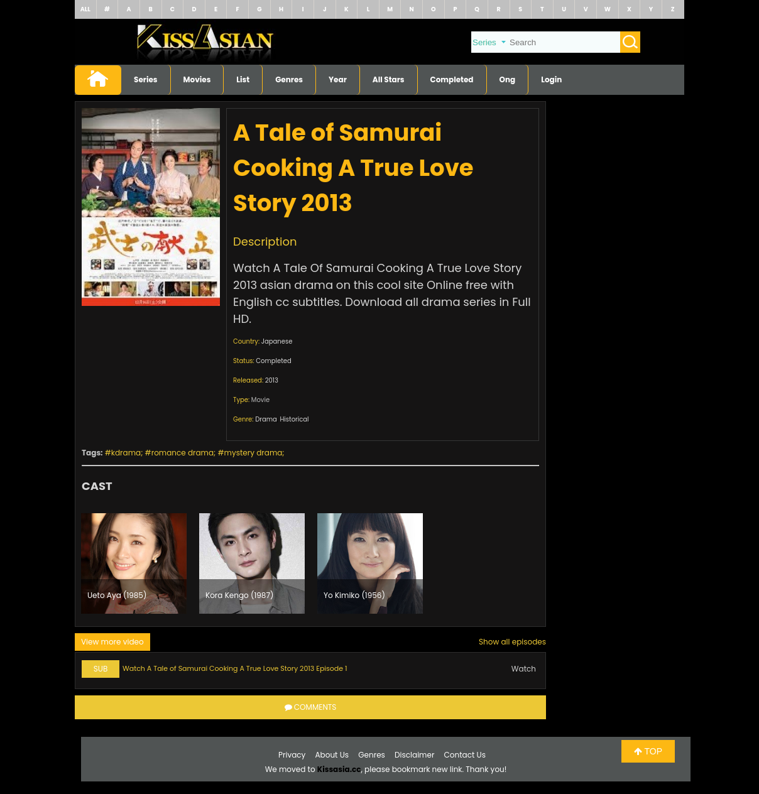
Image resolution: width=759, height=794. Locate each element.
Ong (508, 79)
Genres (289, 79)
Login (551, 79)
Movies (197, 79)
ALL (85, 9)
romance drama (182, 452)
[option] (134, 563)
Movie (260, 400)
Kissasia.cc (339, 769)
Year (338, 79)
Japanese (277, 341)
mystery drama (253, 452)
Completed (452, 79)
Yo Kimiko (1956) (354, 595)
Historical (294, 419)
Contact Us (465, 754)
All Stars (389, 79)
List (242, 79)
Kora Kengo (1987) (239, 595)
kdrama (126, 452)
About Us (332, 754)
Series (146, 79)
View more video (112, 641)
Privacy (291, 754)
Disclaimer (414, 754)
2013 (271, 380)
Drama (266, 419)
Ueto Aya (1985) (116, 595)
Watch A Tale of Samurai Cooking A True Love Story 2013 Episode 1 (235, 668)
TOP (648, 751)
